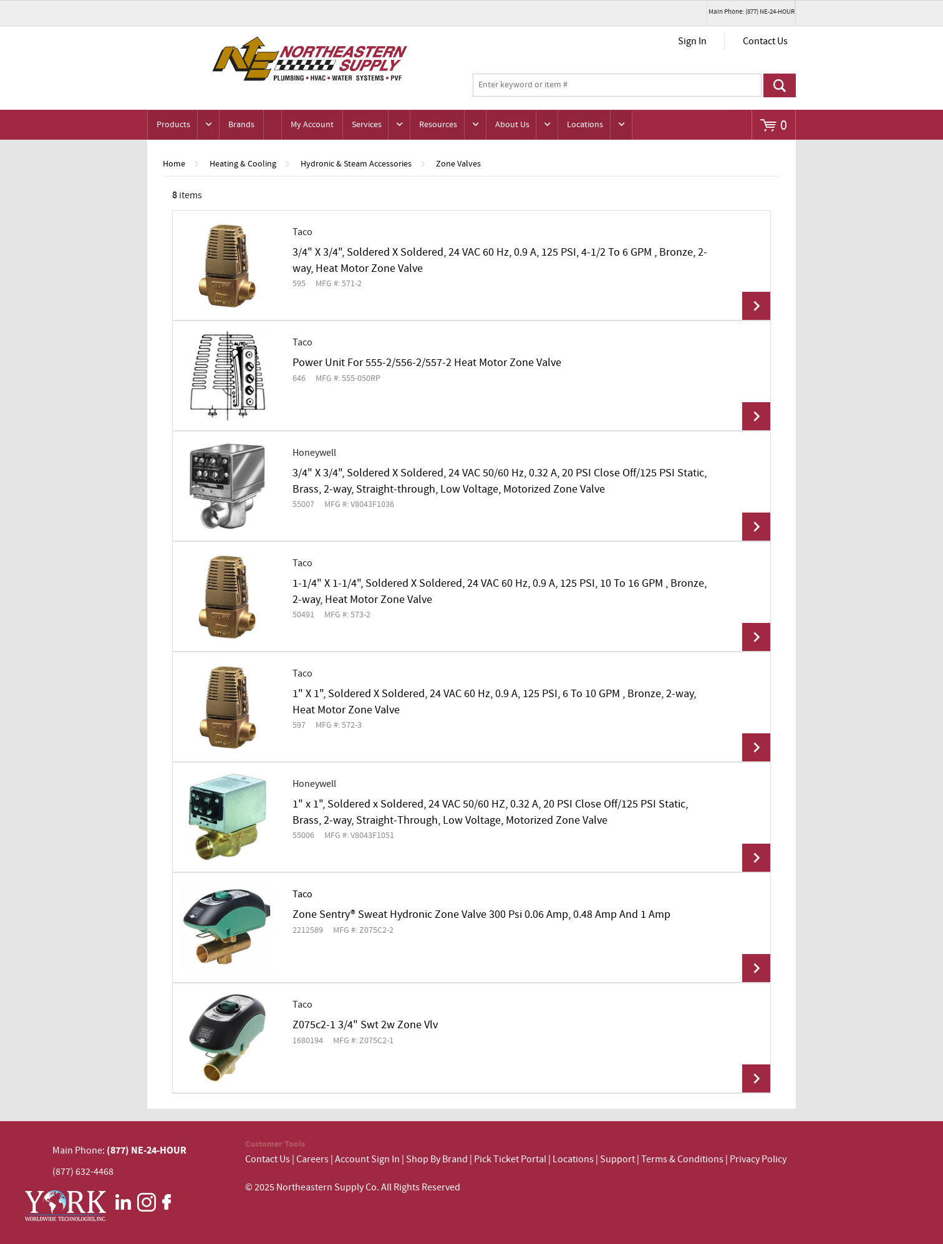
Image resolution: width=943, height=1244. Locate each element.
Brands (241, 124)
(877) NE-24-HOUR (145, 1150)
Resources (438, 124)
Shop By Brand (437, 1159)
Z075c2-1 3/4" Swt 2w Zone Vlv (365, 1025)
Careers (312, 1159)
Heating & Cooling (243, 164)
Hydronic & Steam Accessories (356, 164)
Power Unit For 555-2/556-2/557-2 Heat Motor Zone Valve (427, 362)
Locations (585, 124)
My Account (312, 124)
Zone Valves (458, 164)
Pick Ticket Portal (510, 1159)
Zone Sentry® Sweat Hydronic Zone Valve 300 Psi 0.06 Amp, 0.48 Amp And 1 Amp (481, 914)
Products (173, 124)
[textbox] (617, 85)
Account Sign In (368, 1159)
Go (779, 85)
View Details (756, 306)
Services (367, 124)
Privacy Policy (758, 1159)
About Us (512, 124)
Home (174, 164)
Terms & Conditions (682, 1159)
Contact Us (765, 41)
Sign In (692, 41)
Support (617, 1159)
